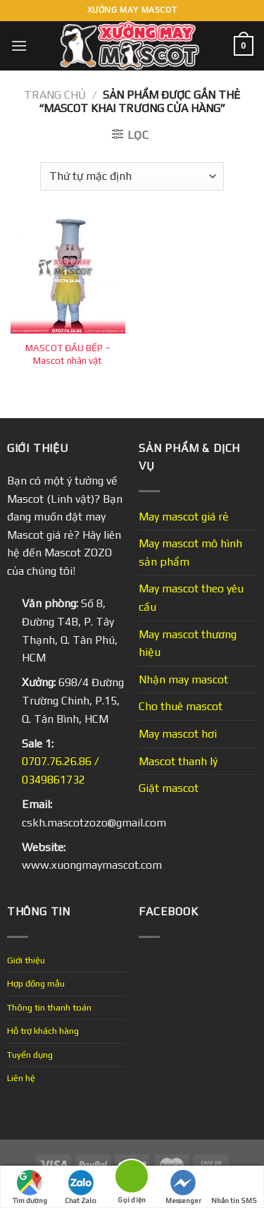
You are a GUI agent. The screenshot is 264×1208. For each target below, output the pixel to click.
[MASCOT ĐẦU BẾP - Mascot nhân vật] (68, 276)
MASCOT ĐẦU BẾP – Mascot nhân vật (68, 354)
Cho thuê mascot (180, 706)
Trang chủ (55, 95)
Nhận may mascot (183, 679)
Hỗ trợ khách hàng (43, 1030)
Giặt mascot (169, 788)
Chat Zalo (80, 1187)
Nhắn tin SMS (234, 1187)
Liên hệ (21, 1078)
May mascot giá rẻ (184, 516)
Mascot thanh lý (178, 761)
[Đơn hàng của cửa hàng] (131, 176)
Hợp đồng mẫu (36, 983)
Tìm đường (30, 1187)
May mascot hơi (178, 733)
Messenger (183, 1187)
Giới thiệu (26, 960)
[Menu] (19, 45)
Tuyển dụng (30, 1054)
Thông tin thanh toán (49, 1007)
